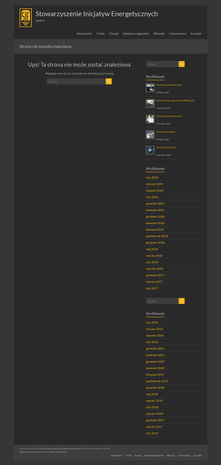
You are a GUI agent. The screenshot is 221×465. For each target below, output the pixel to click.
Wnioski (159, 33)
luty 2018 (152, 262)
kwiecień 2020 (155, 223)
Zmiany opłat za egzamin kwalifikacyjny (175, 100)
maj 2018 (152, 249)
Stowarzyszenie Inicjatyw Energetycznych (97, 13)
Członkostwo (177, 33)
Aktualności (84, 33)
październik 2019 (157, 236)
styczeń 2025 (154, 184)
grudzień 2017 (155, 275)
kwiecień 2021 (155, 210)
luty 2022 (152, 197)
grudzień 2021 (155, 203)
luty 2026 (152, 177)
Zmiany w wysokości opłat (169, 84)
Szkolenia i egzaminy (136, 33)
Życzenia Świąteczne (166, 147)
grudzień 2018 (155, 242)
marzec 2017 (154, 281)
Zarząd (113, 33)
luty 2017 (152, 288)
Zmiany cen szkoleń (165, 131)
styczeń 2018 (154, 268)
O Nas (101, 33)
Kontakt (196, 33)
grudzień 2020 (155, 216)
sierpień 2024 (155, 190)
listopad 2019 (155, 229)
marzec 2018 (154, 255)
